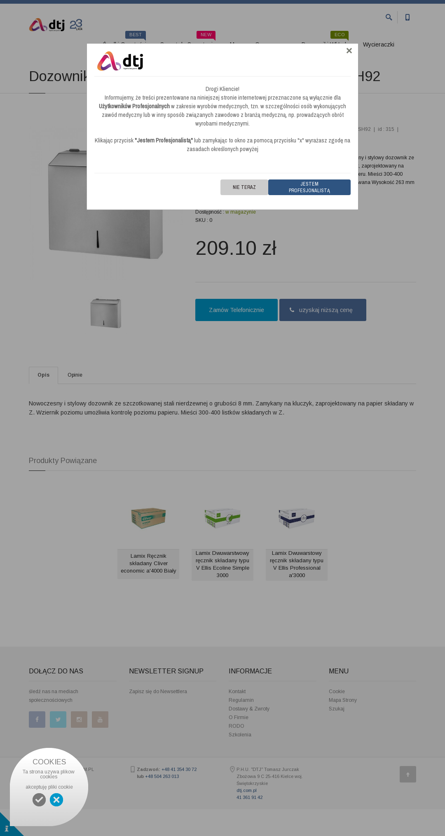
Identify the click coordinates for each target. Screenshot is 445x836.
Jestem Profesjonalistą (309, 187)
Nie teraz (244, 187)
